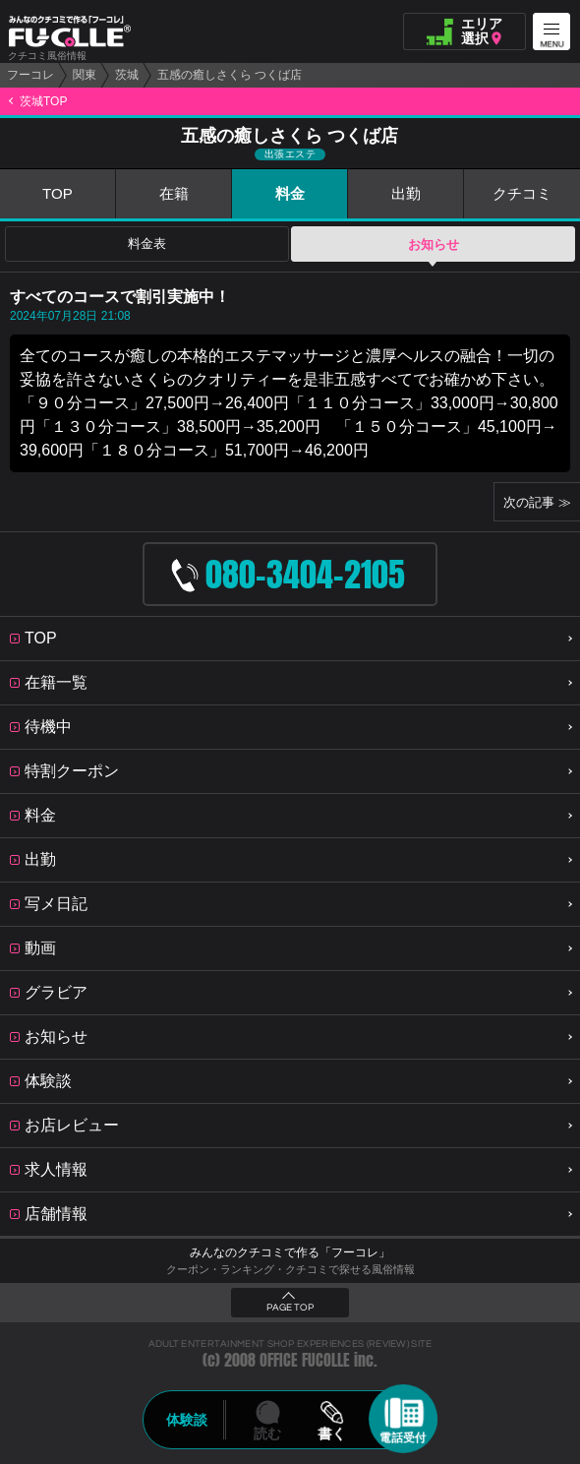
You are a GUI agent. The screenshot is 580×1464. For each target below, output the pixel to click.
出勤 (406, 193)
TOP (57, 193)
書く (331, 1433)
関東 (84, 75)
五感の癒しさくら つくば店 (229, 75)
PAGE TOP (290, 1307)
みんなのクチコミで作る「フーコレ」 (290, 1252)
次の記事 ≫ (537, 502)
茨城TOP (43, 101)
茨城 (127, 75)
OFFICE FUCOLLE (305, 1360)
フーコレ (30, 75)
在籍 (174, 193)
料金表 (147, 244)
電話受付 (403, 1437)
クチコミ (522, 193)
